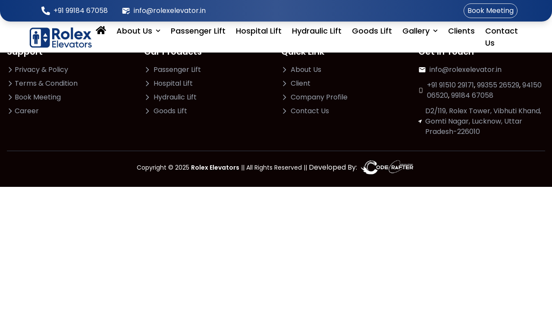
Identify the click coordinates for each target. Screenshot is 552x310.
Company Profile (319, 97)
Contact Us (501, 36)
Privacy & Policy (41, 69)
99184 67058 (472, 95)
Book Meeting (490, 11)
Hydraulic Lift (317, 30)
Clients (461, 30)
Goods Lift (372, 30)
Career (27, 111)
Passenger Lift (198, 30)
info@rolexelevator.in (170, 11)
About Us (138, 30)
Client (300, 83)
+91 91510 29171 (450, 85)
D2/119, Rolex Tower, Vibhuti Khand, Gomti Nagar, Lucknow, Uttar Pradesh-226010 (483, 121)
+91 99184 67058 (80, 11)
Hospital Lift (259, 30)
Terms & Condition (46, 83)
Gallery (420, 30)
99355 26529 (498, 85)
